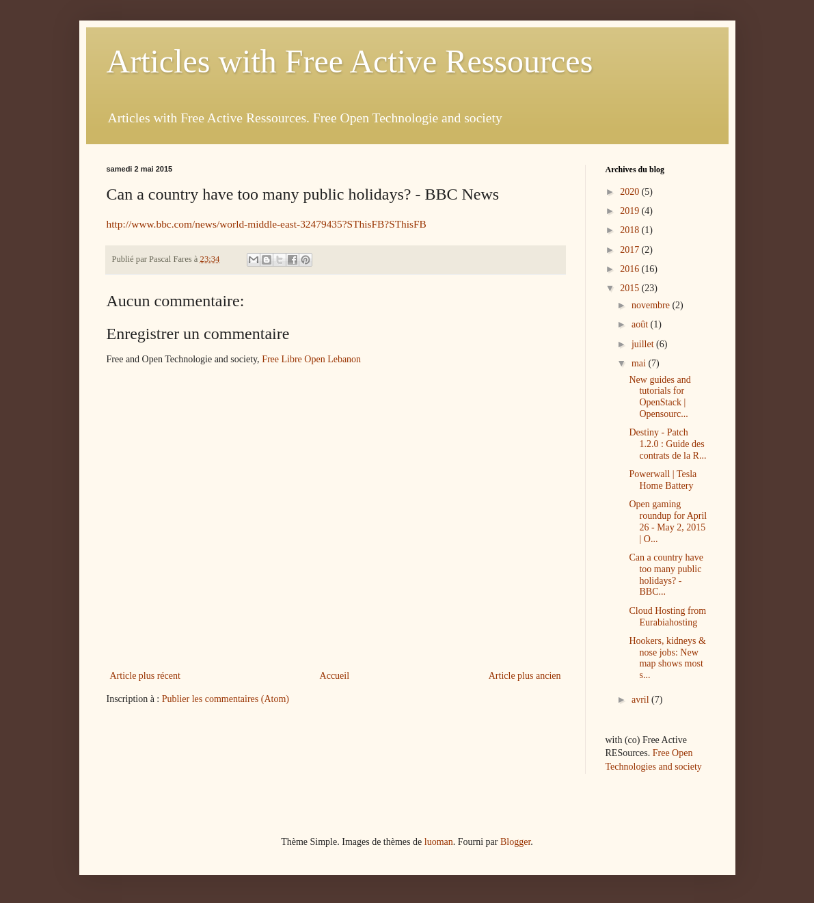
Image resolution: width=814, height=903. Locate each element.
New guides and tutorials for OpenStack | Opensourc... (659, 397)
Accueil (335, 676)
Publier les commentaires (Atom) (225, 699)
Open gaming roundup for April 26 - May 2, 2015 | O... (668, 521)
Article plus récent (145, 676)
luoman (438, 842)
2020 (631, 192)
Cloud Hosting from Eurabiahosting (667, 617)
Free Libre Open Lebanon (311, 359)
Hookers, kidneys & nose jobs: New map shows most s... (667, 658)
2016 (631, 269)
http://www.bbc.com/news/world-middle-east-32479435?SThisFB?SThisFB (266, 224)
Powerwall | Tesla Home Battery (662, 480)
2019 (631, 211)
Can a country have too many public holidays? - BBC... (666, 574)
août (641, 324)
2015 (631, 288)
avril (641, 700)
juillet (644, 344)
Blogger (515, 842)
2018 (631, 230)
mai (640, 363)
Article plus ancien (525, 676)
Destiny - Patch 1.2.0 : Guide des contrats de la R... (667, 444)
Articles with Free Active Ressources (350, 61)
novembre (652, 305)
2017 (631, 250)
